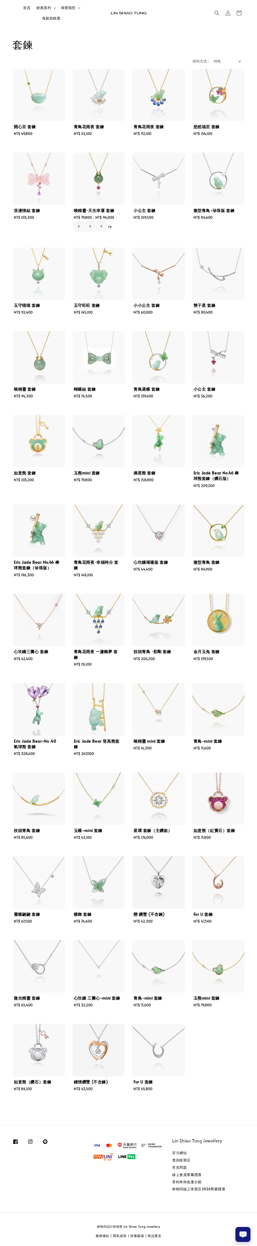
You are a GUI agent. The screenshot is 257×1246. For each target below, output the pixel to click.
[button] (216, 13)
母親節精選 (51, 18)
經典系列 (43, 8)
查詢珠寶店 (181, 1160)
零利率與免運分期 (187, 1182)
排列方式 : (200, 61)
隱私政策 (120, 1235)
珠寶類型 (68, 8)
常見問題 (179, 1167)
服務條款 (102, 1235)
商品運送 (154, 1235)
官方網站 (179, 1153)
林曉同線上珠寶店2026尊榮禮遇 (198, 1189)
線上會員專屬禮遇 (187, 1174)
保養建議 (137, 1235)
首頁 (26, 7)
